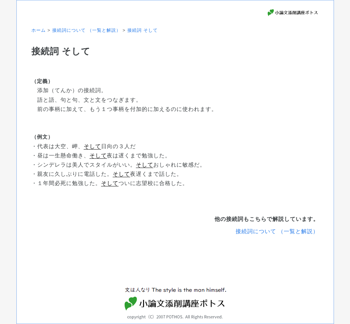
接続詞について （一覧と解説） (277, 231)
